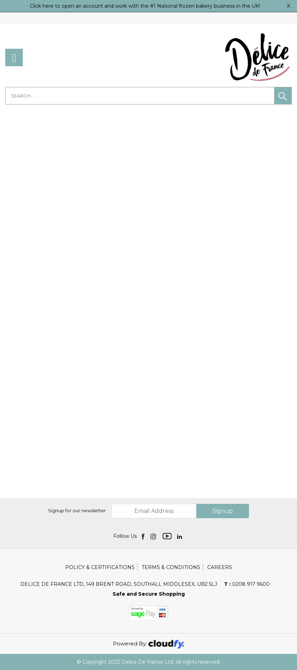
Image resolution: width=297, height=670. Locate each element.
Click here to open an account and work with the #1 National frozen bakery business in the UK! (145, 6)
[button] (283, 95)
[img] (144, 536)
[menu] (14, 57)
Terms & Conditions (171, 567)
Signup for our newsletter (77, 510)
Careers (219, 567)
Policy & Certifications (100, 567)
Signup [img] (222, 511)
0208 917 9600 (247, 584)
